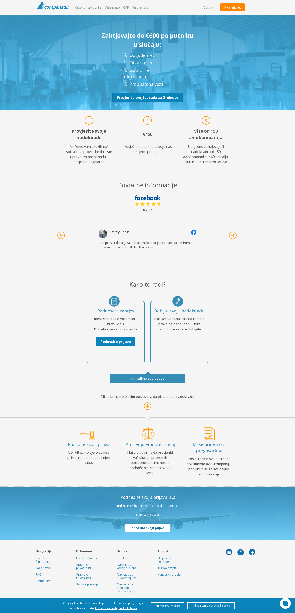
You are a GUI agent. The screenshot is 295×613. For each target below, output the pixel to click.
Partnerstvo (140, 7)
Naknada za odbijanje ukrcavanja (125, 587)
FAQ (38, 574)
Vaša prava (112, 7)
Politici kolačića (128, 608)
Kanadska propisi (169, 574)
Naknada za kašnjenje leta (126, 566)
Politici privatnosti (106, 608)
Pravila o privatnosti (83, 566)
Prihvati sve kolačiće (168, 605)
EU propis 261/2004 (164, 560)
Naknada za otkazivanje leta (128, 576)
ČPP (126, 7)
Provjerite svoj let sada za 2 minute (147, 97)
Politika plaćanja (87, 584)
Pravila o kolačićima (83, 576)
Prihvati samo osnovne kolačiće (211, 605)
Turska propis (167, 568)
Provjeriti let (232, 7)
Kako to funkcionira (88, 7)
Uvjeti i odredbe (87, 558)
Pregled (122, 558)
